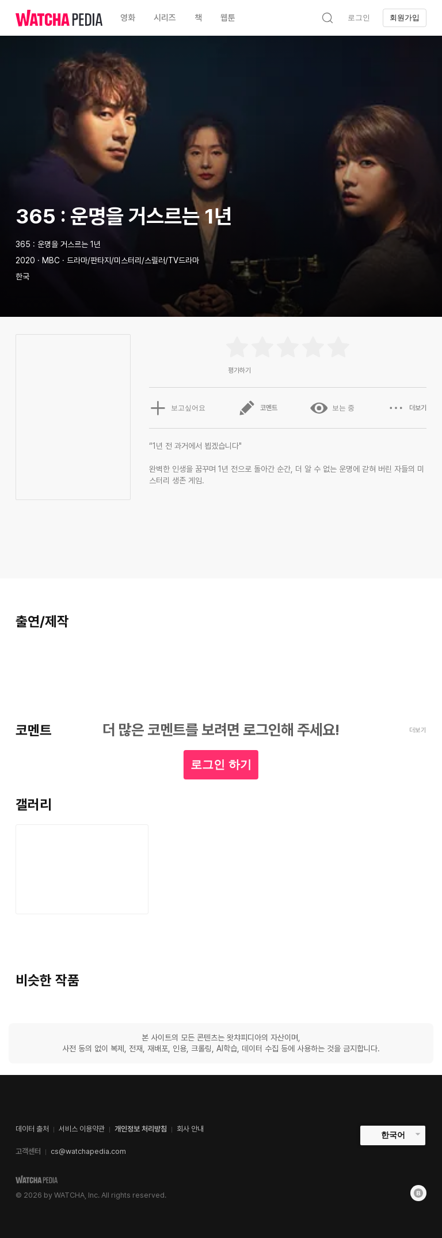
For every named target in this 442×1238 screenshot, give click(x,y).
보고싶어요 (177, 408)
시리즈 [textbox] (165, 18)
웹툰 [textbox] (227, 18)
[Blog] (418, 1193)
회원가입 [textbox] (405, 17)
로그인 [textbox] (359, 17)
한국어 (393, 1134)
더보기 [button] (406, 408)
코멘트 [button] (257, 408)
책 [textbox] (198, 18)
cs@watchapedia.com (88, 1151)
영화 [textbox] (127, 18)
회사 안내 (190, 1129)
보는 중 (332, 408)
